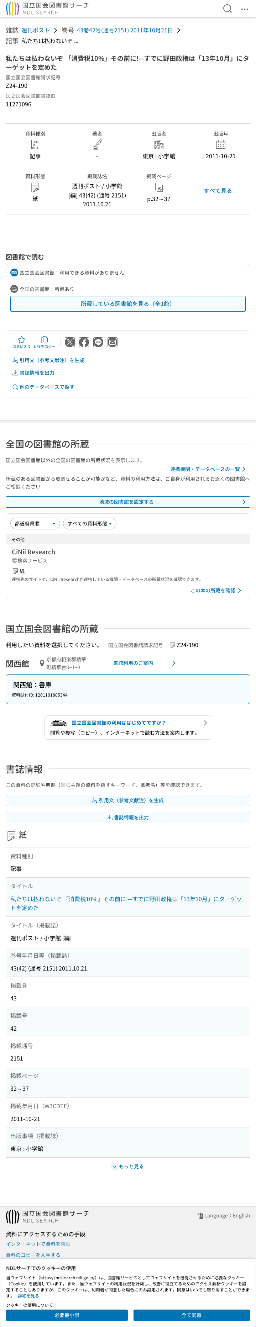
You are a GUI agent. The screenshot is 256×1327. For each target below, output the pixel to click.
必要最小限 (66, 1314)
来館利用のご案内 (145, 663)
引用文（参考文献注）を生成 (48, 360)
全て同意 (192, 1314)
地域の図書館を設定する (174, 502)
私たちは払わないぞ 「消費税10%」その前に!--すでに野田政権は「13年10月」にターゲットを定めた (126, 903)
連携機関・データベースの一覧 (209, 469)
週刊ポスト (35, 30)
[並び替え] (35, 523)
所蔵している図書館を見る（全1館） (128, 303)
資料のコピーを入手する (33, 1254)
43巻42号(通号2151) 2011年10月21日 (125, 30)
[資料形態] (89, 523)
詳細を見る (28, 1295)
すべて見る (218, 190)
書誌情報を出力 (33, 372)
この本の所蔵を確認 (217, 590)
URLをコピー (44, 342)
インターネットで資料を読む (38, 1243)
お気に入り (22, 342)
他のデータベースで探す (43, 387)
